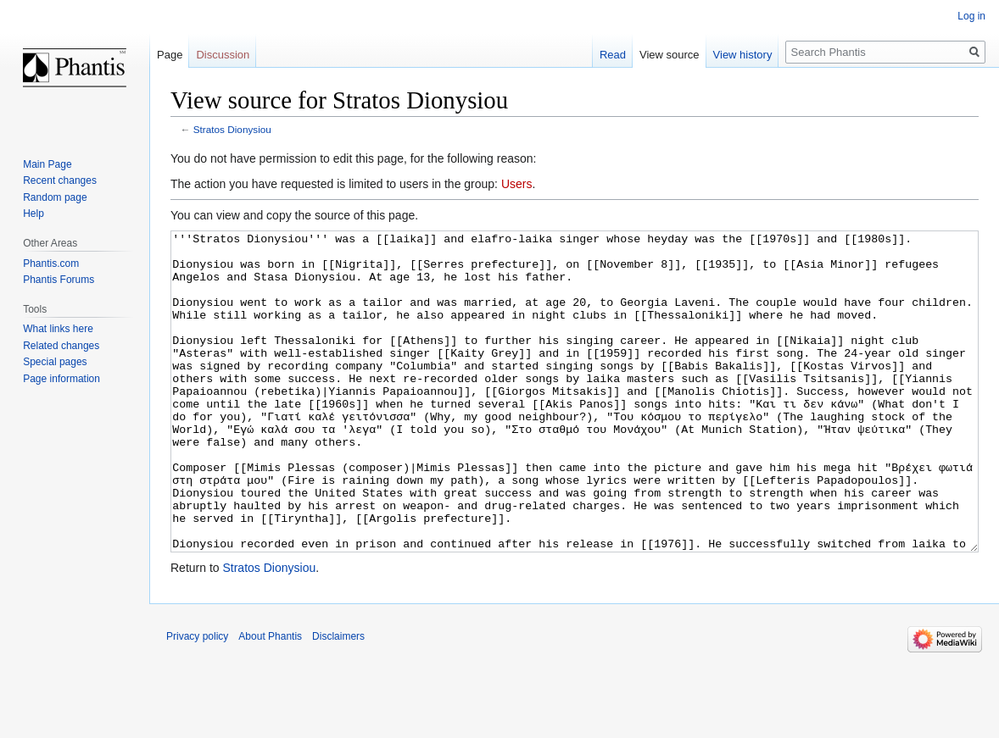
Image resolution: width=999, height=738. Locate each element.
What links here (58, 329)
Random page (55, 197)
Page (169, 54)
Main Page (47, 164)
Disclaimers (338, 700)
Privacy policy (197, 700)
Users (517, 184)
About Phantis (270, 700)
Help (33, 213)
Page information (61, 379)
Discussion (222, 54)
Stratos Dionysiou (232, 129)
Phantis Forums (58, 280)
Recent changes (60, 180)
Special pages (55, 362)
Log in (971, 16)
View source (669, 54)
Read (613, 54)
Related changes (61, 346)
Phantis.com (51, 263)
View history (743, 54)
